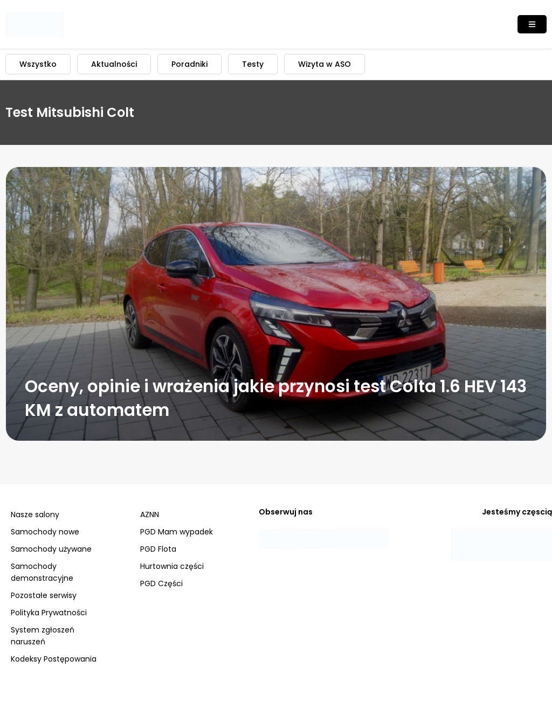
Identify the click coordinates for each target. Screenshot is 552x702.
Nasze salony (35, 514)
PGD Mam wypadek (176, 531)
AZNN (149, 514)
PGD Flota (158, 549)
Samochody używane (51, 549)
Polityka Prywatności (49, 612)
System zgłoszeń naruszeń (42, 635)
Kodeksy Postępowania (53, 659)
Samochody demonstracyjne (42, 572)
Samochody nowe (45, 531)
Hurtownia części (172, 566)
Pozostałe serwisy (44, 595)
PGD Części (161, 583)
